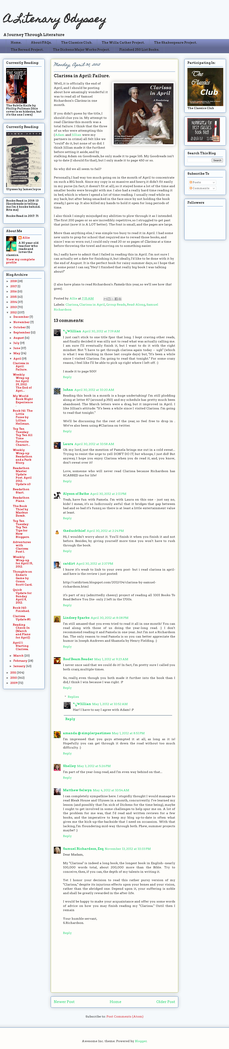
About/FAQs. (41, 42)
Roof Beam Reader (78, 659)
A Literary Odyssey (54, 20)
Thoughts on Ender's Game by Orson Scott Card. (22, 578)
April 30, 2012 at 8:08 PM (109, 618)
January (19, 666)
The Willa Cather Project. (123, 42)
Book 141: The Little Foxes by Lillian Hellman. (23, 417)
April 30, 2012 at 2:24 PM (105, 531)
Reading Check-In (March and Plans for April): (22, 631)
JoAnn (68, 390)
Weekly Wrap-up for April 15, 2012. (23, 561)
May (17, 353)
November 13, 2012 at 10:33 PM (128, 849)
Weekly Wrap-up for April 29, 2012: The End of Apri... (22, 382)
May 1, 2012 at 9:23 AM (111, 659)
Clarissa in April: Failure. (21, 366)
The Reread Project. (27, 50)
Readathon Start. (21, 491)
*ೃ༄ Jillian (72, 331)
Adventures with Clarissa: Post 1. (22, 547)
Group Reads (116, 304)
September (22, 332)
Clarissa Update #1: (22, 618)
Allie (73, 298)
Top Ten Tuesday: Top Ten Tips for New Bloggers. (21, 529)
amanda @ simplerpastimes (87, 733)
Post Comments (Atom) (125, 1016)
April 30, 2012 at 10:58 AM (94, 444)
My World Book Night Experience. (23, 400)
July (16, 343)
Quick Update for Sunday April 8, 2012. (22, 596)
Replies (73, 697)
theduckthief (74, 531)
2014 (14, 302)
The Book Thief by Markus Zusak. (20, 511)
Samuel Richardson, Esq (83, 849)
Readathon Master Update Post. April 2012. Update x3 (22, 476)
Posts (195, 182)
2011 (13, 672)
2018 (13, 281)
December (21, 316)
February (20, 660)
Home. (16, 42)
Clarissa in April (92, 304)
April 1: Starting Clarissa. (21, 646)
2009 (14, 682)
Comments (199, 188)
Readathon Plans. (21, 499)
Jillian (76, 135)
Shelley (69, 766)
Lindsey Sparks (76, 618)
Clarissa (71, 304)
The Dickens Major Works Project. (81, 50)
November (21, 322)
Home (115, 1002)
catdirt (69, 563)
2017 (13, 286)
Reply (67, 377)
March (18, 655)
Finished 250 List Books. (139, 50)
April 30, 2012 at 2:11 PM (108, 494)
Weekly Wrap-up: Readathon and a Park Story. (22, 456)
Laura (68, 444)
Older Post (165, 1002)
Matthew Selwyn (77, 790)
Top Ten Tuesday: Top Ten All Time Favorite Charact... (22, 436)
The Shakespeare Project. (175, 42)
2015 (13, 296)
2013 (13, 307)
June (17, 348)
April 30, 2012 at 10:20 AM (94, 390)
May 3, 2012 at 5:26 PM (94, 766)
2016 (13, 291)
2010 (14, 677)
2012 (13, 312)
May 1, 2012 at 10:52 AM (110, 704)
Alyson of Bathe (76, 494)
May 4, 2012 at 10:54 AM (111, 790)
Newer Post (64, 1002)
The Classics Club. (76, 42)
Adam (60, 135)
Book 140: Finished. (21, 609)
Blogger (141, 1041)
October (19, 327)
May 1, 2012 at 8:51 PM (128, 733)
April (17, 358)
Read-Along (136, 304)
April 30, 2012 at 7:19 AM (101, 331)
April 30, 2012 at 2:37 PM (94, 563)
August (19, 337)
